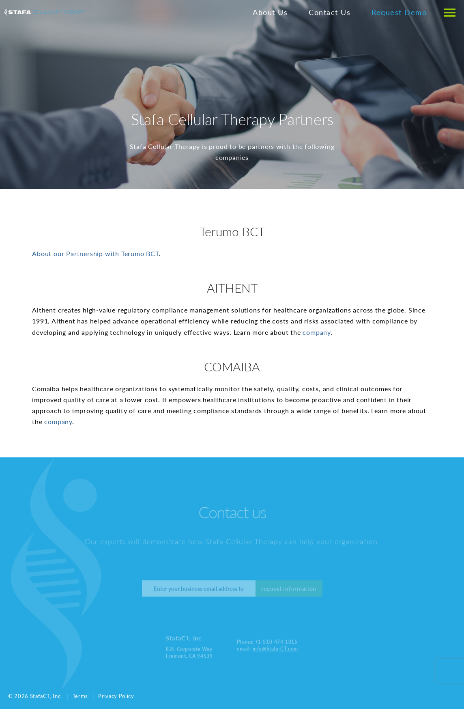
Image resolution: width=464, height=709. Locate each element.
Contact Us (329, 12)
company (317, 332)
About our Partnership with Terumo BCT (95, 253)
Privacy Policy (116, 696)
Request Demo (399, 12)
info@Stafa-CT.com (275, 647)
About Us (270, 12)
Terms (80, 696)
